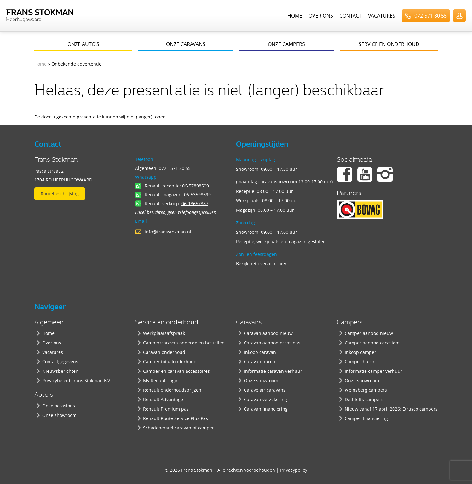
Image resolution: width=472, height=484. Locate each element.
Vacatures (381, 15)
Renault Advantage (163, 399)
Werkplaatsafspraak (164, 333)
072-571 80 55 (430, 15)
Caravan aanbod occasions (272, 342)
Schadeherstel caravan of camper (178, 427)
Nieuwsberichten (60, 371)
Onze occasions (58, 405)
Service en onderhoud (389, 44)
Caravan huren (259, 361)
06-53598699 (197, 195)
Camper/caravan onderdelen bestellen (184, 342)
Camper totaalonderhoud (170, 361)
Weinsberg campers (366, 390)
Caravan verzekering (265, 399)
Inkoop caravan (260, 352)
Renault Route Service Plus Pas (175, 418)
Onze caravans (185, 44)
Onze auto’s (83, 44)
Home (294, 15)
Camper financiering (366, 418)
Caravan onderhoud (164, 352)
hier (282, 264)
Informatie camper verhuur (373, 371)
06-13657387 (194, 203)
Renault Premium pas (166, 408)
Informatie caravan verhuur (273, 371)
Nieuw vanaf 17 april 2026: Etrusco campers (391, 408)
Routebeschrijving (60, 194)
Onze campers (286, 44)
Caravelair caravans (264, 390)
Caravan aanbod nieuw (268, 333)
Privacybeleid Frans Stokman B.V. (76, 380)
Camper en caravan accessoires (176, 371)
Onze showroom (59, 415)
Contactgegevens (60, 361)
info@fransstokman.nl (168, 232)
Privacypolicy (293, 470)
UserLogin (459, 15)
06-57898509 (195, 186)
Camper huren (360, 361)
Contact (350, 15)
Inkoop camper (360, 352)
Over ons (320, 15)
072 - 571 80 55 (175, 168)
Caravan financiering (266, 408)
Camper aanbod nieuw (369, 333)
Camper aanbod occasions (372, 342)
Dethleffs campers (364, 399)
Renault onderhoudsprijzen (172, 390)
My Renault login (161, 380)
